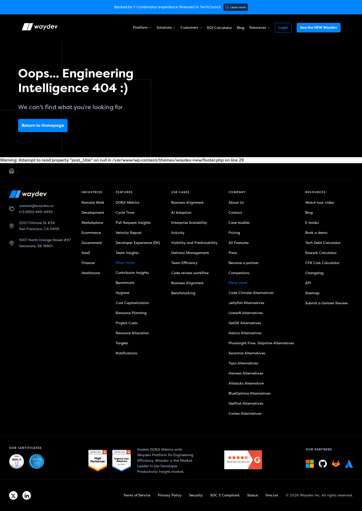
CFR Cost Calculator (322, 263)
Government (91, 243)
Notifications (126, 353)
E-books (312, 223)
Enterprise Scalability (189, 223)
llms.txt (271, 495)
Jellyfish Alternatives (246, 303)
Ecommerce (91, 233)
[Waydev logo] (40, 27)
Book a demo (316, 233)
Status (252, 495)
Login (283, 27)
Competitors (239, 273)
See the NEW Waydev (318, 27)
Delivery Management (190, 253)
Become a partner (244, 263)
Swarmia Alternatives (247, 353)
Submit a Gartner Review (326, 303)
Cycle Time (125, 212)
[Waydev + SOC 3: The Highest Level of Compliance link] (16, 462)
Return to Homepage (43, 125)
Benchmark (125, 283)
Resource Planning (131, 313)
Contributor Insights (132, 273)
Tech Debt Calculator (323, 243)
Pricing (234, 233)
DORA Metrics (127, 202)
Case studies (239, 223)
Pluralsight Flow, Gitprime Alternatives (261, 343)
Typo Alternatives (243, 363)
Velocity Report (129, 233)
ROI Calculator (219, 28)
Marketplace (92, 223)
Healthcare (90, 273)
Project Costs (127, 323)
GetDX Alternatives (245, 323)
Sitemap (312, 293)
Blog (240, 28)
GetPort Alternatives (246, 403)
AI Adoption (181, 212)
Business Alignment (187, 202)
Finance (88, 263)
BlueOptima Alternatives (249, 393)
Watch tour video (319, 202)
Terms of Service (136, 495)
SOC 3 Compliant (225, 495)
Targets (122, 343)
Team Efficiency (184, 263)
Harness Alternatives (246, 373)
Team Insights (127, 253)
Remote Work (92, 202)
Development (92, 212)
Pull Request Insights (133, 223)
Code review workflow (190, 273)
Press (233, 253)
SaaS (85, 253)
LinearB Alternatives (246, 313)
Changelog (314, 273)
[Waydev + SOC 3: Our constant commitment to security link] (36, 462)
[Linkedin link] (26, 495)
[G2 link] (97, 461)
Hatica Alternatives (245, 333)
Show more (125, 263)
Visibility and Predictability (194, 243)
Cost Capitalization (132, 303)
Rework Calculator (321, 253)
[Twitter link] (13, 495)
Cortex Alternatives (245, 413)
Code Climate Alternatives (251, 293)
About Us (236, 202)
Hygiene (122, 293)
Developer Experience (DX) (138, 243)
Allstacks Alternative (246, 383)
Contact (235, 212)
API (308, 283)
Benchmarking (183, 293)
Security (196, 495)
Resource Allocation (132, 333)
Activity (178, 233)
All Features (239, 243)
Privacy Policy (170, 495)
